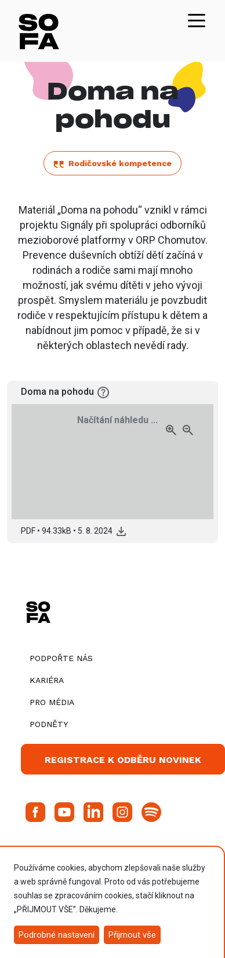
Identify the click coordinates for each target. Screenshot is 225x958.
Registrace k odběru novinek (123, 759)
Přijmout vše (132, 935)
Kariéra (47, 680)
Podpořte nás (61, 658)
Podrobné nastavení (57, 935)
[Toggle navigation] (196, 19)
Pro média (52, 702)
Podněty (49, 724)
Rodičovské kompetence (112, 163)
